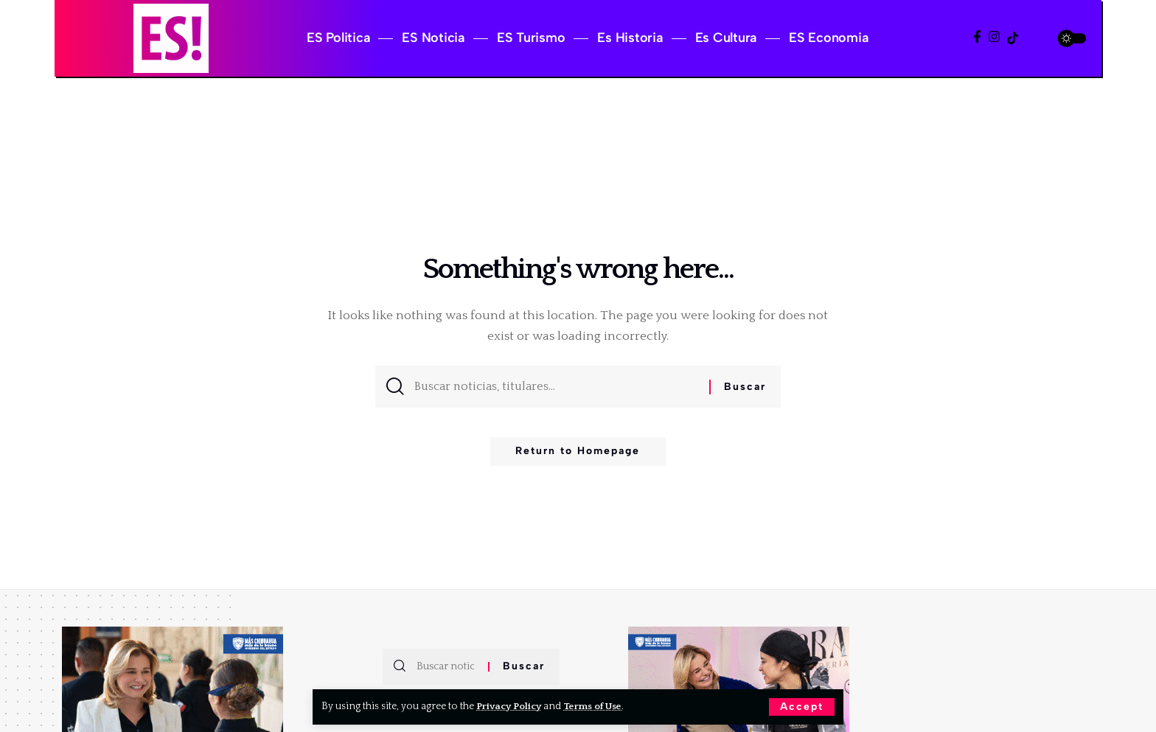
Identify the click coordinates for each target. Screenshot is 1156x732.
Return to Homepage (577, 456)
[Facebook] (977, 37)
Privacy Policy (510, 706)
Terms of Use (597, 706)
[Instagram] (994, 37)
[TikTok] (1012, 38)
